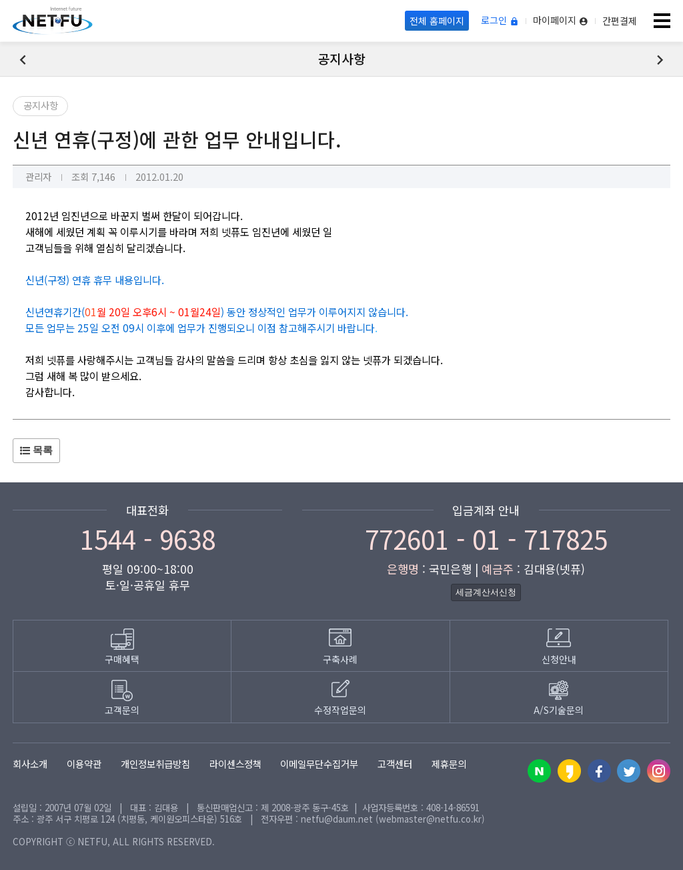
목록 (36, 450)
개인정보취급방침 (155, 764)
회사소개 (30, 764)
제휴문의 (449, 764)
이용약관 (84, 764)
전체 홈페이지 (437, 20)
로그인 (500, 20)
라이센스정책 (235, 764)
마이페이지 (560, 20)
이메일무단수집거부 (319, 764)
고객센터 (395, 764)
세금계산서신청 (486, 592)
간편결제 (619, 20)
